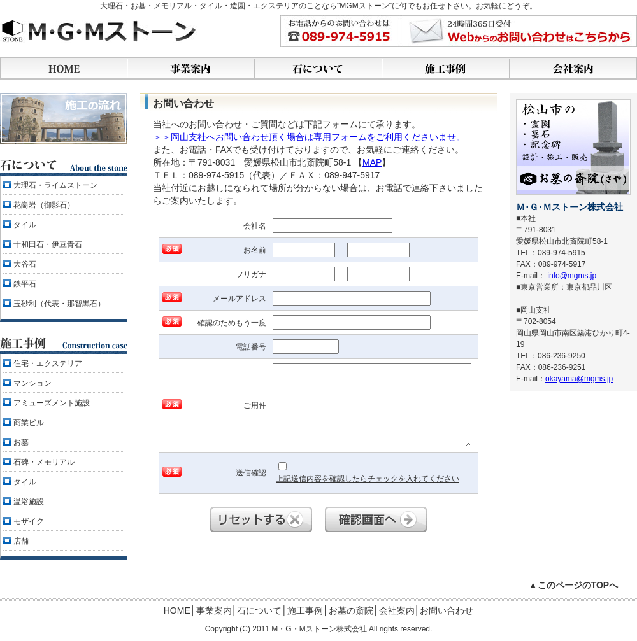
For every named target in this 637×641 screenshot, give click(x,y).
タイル (24, 224)
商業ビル (28, 422)
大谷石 (24, 264)
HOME (177, 610)
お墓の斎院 (351, 610)
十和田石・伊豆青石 (47, 244)
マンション (32, 383)
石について (259, 610)
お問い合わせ (446, 610)
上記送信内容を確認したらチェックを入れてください (367, 472)
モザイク (28, 521)
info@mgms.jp (571, 275)
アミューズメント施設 (51, 402)
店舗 (21, 541)
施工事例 (305, 610)
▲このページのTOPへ (573, 585)
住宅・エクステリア (47, 363)
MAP (372, 162)
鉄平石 (24, 283)
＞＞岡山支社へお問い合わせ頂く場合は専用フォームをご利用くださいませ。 (309, 137)
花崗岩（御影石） (44, 205)
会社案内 (397, 610)
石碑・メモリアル (44, 462)
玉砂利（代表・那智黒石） (59, 303)
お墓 (21, 442)
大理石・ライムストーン (55, 185)
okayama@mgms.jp (579, 378)
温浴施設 (28, 501)
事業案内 (214, 610)
